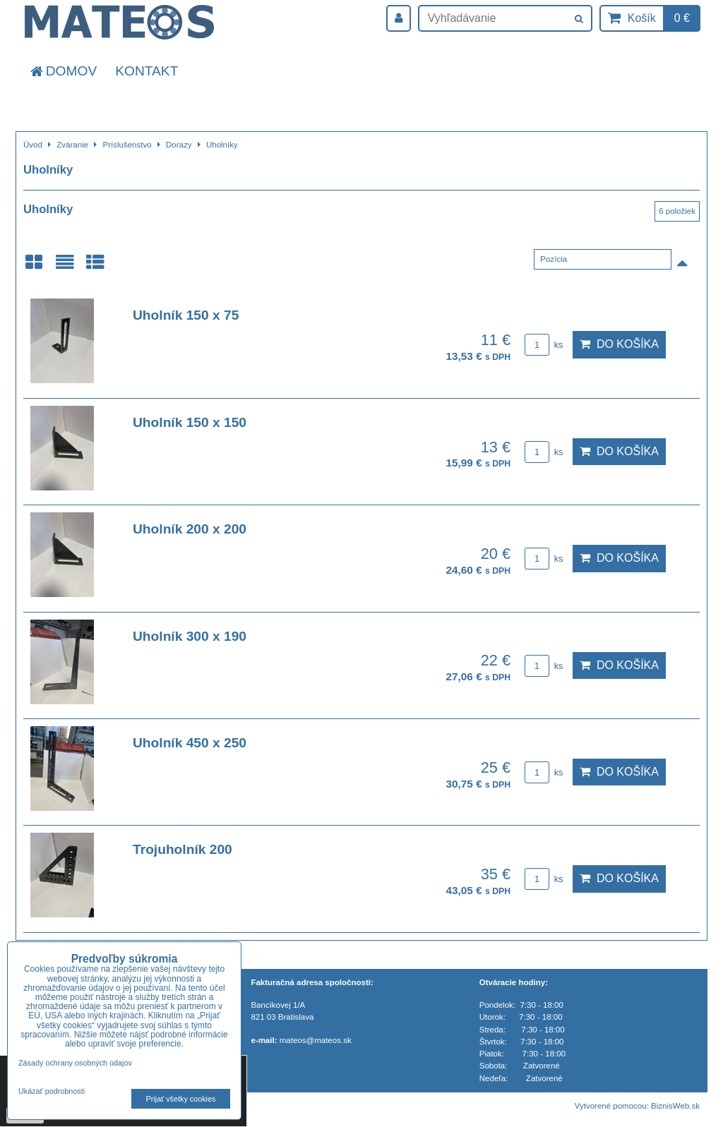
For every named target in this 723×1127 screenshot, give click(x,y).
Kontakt (146, 71)
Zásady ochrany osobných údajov (75, 1063)
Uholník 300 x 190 (189, 636)
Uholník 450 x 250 (189, 742)
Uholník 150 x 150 (189, 422)
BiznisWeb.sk (675, 1106)
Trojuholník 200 (182, 849)
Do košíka (619, 344)
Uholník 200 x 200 (189, 529)
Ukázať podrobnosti (51, 1091)
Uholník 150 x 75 (186, 315)
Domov (62, 71)
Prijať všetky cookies (181, 1099)
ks (544, 344)
